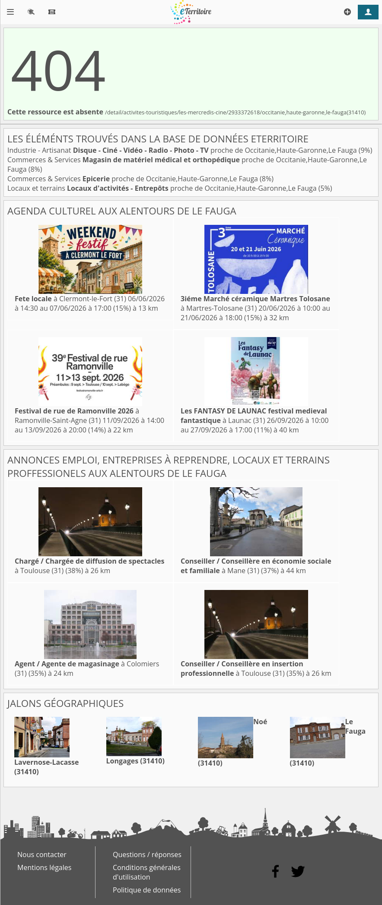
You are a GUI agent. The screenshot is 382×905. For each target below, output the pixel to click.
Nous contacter (42, 854)
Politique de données (147, 890)
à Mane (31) (256, 565)
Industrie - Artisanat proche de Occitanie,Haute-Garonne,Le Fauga (183, 150)
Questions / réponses (147, 854)
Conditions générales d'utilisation (147, 872)
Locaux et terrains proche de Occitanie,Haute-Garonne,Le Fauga (162, 188)
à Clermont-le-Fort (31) (70, 298)
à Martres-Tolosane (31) (255, 303)
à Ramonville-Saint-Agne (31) (77, 415)
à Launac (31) (254, 415)
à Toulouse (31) (242, 668)
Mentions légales (44, 867)
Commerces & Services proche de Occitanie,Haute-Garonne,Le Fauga (133, 178)
